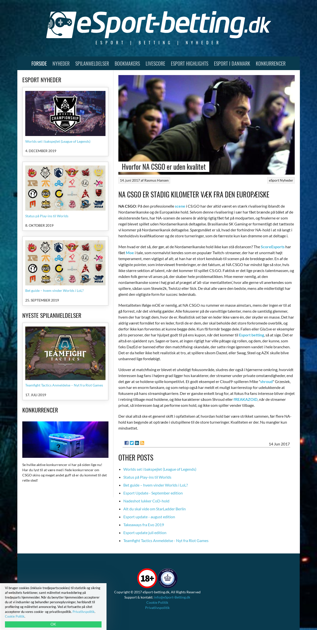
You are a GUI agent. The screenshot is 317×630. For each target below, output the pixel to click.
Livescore (155, 63)
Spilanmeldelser (92, 63)
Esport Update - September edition (153, 493)
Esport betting (251, 334)
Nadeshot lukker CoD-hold (146, 500)
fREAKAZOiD (246, 399)
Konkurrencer (271, 63)
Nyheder (61, 63)
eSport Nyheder (281, 180)
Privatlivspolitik (157, 607)
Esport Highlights (189, 63)
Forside (39, 63)
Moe (130, 252)
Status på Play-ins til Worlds (147, 477)
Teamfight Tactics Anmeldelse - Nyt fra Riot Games (166, 540)
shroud (266, 381)
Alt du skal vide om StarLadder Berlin (154, 508)
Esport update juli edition (144, 532)
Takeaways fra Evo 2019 (143, 524)
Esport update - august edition (149, 516)
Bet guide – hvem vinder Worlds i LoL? (155, 485)
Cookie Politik (157, 602)
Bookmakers (127, 63)
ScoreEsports (273, 246)
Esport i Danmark (232, 63)
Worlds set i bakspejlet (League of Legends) (159, 469)
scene (180, 206)
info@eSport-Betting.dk (172, 597)
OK (53, 624)
